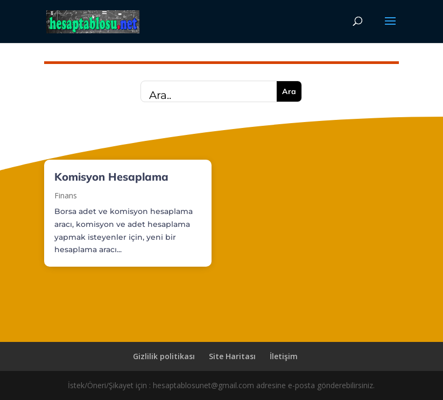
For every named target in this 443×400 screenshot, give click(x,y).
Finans (65, 195)
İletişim (284, 356)
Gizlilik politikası (164, 356)
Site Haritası (232, 356)
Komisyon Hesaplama (111, 176)
